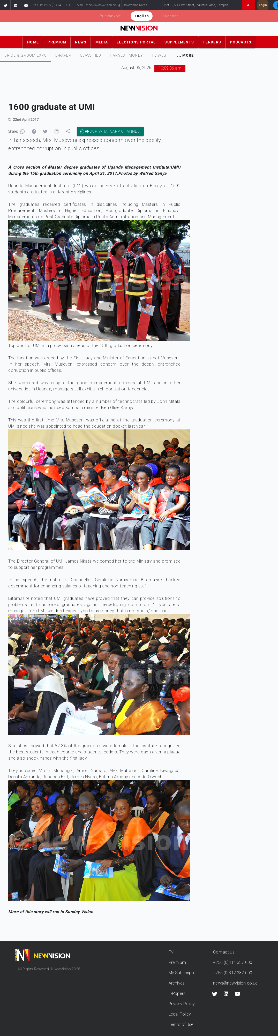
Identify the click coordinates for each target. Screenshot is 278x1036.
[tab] (25, 55)
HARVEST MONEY (126, 55)
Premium (177, 962)
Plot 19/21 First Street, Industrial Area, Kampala (196, 5)
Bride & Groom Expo (25, 55)
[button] (5, 5)
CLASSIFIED (90, 55)
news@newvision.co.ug (235, 983)
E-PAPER (63, 55)
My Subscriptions (185, 972)
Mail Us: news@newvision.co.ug (98, 5)
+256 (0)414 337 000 (232, 962)
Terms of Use (181, 1024)
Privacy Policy (182, 1003)
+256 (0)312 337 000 (232, 972)
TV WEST (160, 55)
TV (171, 952)
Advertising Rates (135, 5)
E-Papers (177, 993)
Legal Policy (180, 1014)
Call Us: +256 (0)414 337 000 (53, 5)
